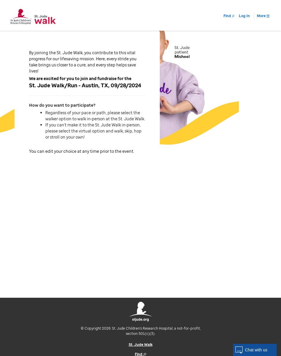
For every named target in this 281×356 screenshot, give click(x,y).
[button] (255, 350)
